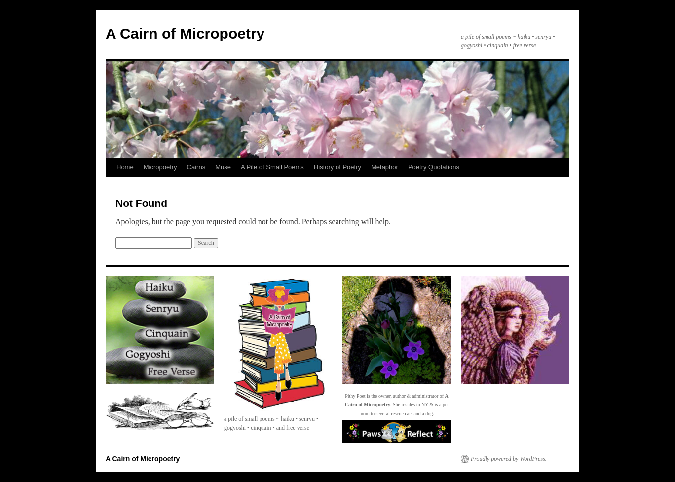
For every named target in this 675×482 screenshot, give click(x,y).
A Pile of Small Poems (272, 167)
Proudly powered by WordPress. (509, 458)
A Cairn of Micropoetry (185, 33)
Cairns (196, 167)
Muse (223, 167)
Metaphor (384, 167)
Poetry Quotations (433, 167)
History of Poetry (337, 167)
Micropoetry (160, 167)
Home (125, 167)
